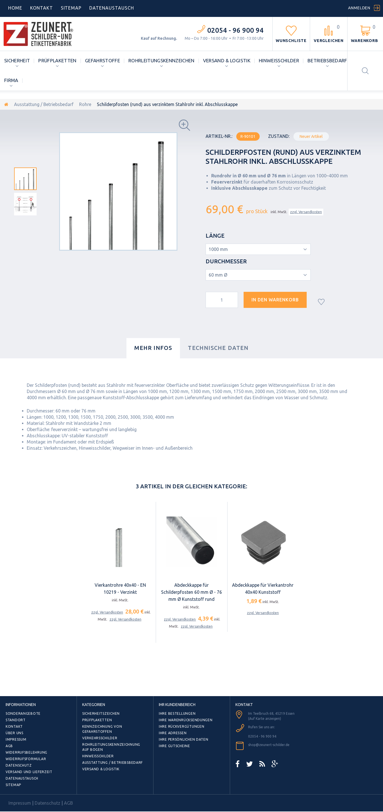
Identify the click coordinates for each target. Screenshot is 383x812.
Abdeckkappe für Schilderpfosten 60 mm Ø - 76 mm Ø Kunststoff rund (191, 592)
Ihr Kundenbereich (177, 704)
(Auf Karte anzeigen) (264, 718)
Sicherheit (17, 60)
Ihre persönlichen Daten (183, 739)
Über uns (14, 733)
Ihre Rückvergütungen (181, 726)
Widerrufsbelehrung (26, 752)
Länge (216, 235)
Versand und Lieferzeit (29, 772)
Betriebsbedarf (327, 60)
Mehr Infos (153, 348)
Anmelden (359, 8)
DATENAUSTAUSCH (111, 7)
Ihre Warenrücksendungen (186, 720)
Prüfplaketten (57, 60)
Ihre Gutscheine (174, 746)
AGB (9, 746)
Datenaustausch (22, 778)
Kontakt (41, 7)
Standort (16, 720)
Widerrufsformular (26, 759)
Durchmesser (227, 261)
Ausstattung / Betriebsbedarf (44, 104)
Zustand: (279, 136)
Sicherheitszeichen (101, 713)
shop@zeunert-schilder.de (269, 745)
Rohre (85, 104)
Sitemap (71, 7)
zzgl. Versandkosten (306, 212)
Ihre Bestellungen (177, 713)
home (15, 7)
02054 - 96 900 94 (235, 30)
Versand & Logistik (226, 60)
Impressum (16, 739)
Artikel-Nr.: (219, 136)
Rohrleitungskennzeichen (161, 60)
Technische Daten (218, 348)
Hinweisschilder (279, 60)
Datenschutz (19, 765)
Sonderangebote (23, 713)
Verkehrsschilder (99, 738)
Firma (11, 80)
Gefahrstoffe (102, 60)
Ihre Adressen (172, 733)
